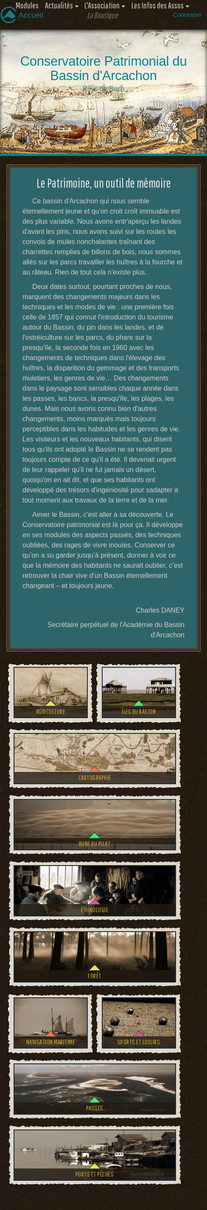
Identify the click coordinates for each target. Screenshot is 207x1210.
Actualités (59, 5)
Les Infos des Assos (157, 5)
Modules (27, 5)
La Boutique (102, 15)
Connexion (187, 14)
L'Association (102, 5)
